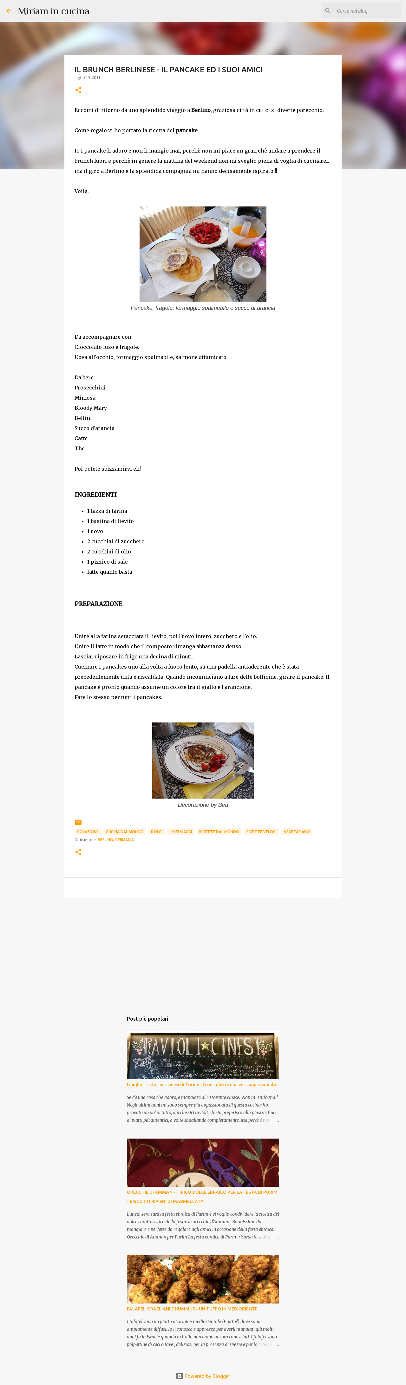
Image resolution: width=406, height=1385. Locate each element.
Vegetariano (297, 832)
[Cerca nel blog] (367, 10)
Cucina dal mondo (125, 832)
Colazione (88, 832)
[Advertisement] (203, 951)
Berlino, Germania (116, 840)
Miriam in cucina (53, 10)
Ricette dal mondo (219, 832)
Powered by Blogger (203, 1376)
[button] (78, 90)
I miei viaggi (181, 832)
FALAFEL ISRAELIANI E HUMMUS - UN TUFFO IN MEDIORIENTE (192, 1308)
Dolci (156, 832)
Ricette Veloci (261, 832)
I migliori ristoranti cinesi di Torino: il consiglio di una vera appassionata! (202, 1084)
